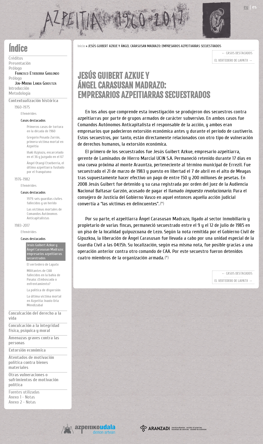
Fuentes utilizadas (24, 392)
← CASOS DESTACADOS (237, 53)
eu (246, 7)
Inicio (81, 46)
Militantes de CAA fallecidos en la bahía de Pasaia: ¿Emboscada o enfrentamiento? (43, 277)
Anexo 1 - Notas (22, 397)
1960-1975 (22, 107)
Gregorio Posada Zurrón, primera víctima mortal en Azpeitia (45, 141)
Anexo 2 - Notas (22, 402)
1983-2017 (22, 225)
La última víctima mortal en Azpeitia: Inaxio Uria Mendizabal (44, 300)
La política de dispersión (43, 290)
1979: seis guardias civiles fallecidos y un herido (44, 201)
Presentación (20, 63)
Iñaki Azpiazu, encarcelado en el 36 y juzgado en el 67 (45, 154)
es (254, 7)
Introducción (19, 88)
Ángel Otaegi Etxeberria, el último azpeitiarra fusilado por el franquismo (45, 167)
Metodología (19, 93)
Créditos (16, 58)
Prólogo (15, 68)
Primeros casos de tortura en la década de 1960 (45, 129)
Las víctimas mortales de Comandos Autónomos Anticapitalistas (44, 213)
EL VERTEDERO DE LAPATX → (233, 60)
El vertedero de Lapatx (43, 264)
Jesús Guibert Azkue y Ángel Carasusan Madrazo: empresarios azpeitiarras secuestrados (45, 251)
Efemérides (28, 113)
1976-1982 (22, 179)
